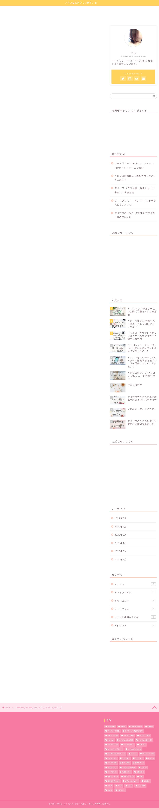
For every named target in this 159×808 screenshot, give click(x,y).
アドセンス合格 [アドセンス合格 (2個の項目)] (113, 736)
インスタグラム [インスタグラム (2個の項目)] (129, 745)
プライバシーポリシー (90, 10)
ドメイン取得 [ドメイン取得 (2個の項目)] (112, 763)
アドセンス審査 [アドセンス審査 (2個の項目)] (129, 736)
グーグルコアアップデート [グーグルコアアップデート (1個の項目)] (116, 754)
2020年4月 (120, 543)
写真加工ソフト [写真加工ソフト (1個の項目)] (129, 777)
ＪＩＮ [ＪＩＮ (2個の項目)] (120, 786)
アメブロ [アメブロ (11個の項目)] (110, 740)
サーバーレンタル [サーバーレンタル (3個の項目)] (148, 754)
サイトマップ (60, 10)
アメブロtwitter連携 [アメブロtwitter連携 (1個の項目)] (126, 740)
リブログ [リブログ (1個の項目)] (144, 768)
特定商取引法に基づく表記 (23, 17)
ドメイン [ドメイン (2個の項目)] (151, 758)
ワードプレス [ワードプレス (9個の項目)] (112, 772)
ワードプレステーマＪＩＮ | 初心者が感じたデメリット (135, 202)
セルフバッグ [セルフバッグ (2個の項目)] (112, 758)
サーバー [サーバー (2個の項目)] (134, 754)
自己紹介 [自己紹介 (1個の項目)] (147, 781)
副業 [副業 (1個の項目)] (140, 777)
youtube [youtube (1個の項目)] (150, 727)
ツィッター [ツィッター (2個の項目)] (125, 758)
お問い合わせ (120, 10)
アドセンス (135, 625)
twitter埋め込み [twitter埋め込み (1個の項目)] (136, 727)
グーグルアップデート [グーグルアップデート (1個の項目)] (115, 749)
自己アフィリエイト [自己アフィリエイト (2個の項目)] (131, 781)
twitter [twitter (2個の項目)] (122, 727)
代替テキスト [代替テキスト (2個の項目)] (126, 772)
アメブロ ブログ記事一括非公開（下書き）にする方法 (134, 190)
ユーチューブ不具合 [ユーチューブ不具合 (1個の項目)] (128, 768)
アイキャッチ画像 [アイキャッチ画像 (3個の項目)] (113, 731)
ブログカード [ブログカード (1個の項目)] (139, 763)
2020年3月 (120, 551)
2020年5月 (120, 534)
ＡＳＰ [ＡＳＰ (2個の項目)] (110, 786)
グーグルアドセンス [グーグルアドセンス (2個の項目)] (134, 749)
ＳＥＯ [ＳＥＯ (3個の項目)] (130, 786)
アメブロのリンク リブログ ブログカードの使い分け (134, 215)
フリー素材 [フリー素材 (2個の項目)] (125, 763)
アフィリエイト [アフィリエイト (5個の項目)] (144, 736)
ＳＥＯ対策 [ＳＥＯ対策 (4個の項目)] (141, 786)
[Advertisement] (133, 265)
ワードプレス (135, 608)
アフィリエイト (135, 592)
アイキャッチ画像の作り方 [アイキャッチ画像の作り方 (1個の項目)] (134, 731)
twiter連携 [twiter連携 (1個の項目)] (111, 727)
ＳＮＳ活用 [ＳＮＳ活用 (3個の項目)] (121, 790)
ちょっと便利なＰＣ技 (135, 617)
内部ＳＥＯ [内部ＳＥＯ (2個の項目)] (140, 772)
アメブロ (135, 584)
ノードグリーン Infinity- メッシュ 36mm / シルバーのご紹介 (134, 165)
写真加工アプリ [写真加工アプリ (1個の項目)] (113, 777)
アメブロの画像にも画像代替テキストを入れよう (135, 178)
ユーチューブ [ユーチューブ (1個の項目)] (112, 768)
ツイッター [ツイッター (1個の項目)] (138, 758)
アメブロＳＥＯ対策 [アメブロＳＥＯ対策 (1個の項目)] (145, 740)
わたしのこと (34, 10)
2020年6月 (120, 526)
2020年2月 (120, 559)
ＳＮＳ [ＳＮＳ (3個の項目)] (110, 790)
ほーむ (12, 10)
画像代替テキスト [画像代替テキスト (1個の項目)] (113, 781)
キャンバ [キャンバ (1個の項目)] (142, 745)
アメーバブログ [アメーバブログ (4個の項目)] (113, 745)
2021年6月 (120, 518)
